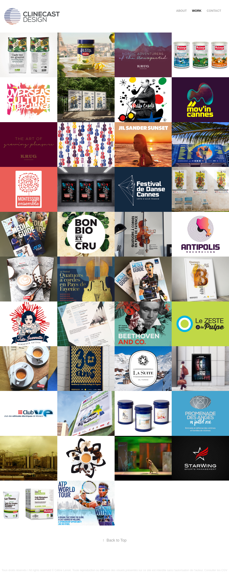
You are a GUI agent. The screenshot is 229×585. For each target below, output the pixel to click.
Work (196, 10)
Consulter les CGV (216, 570)
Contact (214, 10)
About (181, 10)
